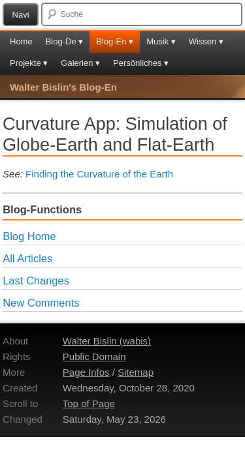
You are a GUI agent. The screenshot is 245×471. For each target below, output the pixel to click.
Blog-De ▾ (65, 41)
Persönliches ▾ (141, 63)
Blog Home (29, 236)
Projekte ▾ (29, 63)
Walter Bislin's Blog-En (63, 87)
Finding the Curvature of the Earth (99, 173)
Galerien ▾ (80, 63)
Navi (20, 15)
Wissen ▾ (206, 41)
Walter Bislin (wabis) (107, 340)
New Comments (41, 303)
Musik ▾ (161, 41)
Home (21, 41)
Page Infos (86, 372)
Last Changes (36, 280)
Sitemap (136, 372)
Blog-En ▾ (114, 41)
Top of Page (89, 403)
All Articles (27, 258)
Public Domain (94, 356)
